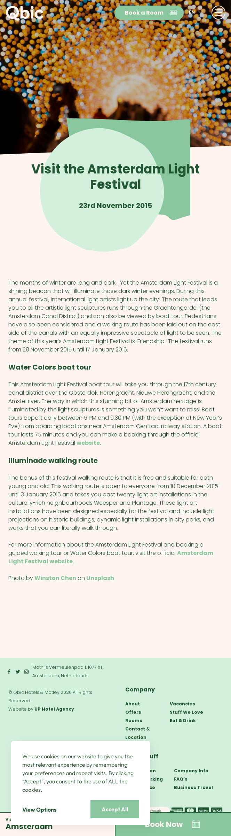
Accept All (115, 809)
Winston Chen (55, 578)
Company (140, 690)
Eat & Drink (183, 720)
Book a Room (151, 13)
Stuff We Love (186, 712)
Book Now (173, 824)
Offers (133, 712)
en (197, 12)
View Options (39, 809)
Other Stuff (141, 756)
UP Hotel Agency (54, 709)
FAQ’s (181, 779)
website (88, 443)
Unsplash (100, 578)
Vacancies (182, 704)
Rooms (133, 720)
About (132, 704)
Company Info (191, 771)
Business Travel (193, 787)
